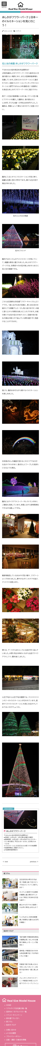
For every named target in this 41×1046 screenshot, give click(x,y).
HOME (8, 1005)
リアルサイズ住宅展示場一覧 (16, 1008)
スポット (18, 31)
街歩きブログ (11, 1025)
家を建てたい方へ (13, 1018)
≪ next (5, 862)
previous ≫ (34, 862)
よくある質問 (11, 1033)
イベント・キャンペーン (14, 1015)
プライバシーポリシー (14, 1036)
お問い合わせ (11, 1030)
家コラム (9, 1021)
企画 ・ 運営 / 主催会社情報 (16, 1040)
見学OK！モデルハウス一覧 (16, 1012)
